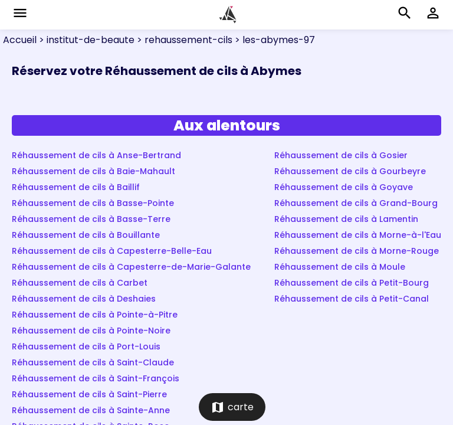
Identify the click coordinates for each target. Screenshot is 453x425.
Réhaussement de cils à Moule (339, 267)
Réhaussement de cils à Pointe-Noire (91, 330)
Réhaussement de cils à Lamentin (346, 219)
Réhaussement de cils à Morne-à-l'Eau (357, 235)
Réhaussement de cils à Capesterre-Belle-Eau (112, 251)
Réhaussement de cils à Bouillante (86, 235)
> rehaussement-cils (183, 40)
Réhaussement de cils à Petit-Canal (351, 299)
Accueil (20, 40)
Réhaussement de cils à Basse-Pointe (93, 203)
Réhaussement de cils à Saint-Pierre (89, 394)
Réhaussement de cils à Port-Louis (86, 346)
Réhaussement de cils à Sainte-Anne (91, 410)
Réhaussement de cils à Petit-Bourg (351, 283)
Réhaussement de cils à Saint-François (95, 378)
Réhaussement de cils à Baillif (76, 187)
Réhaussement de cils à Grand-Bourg (356, 203)
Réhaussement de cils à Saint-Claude (93, 362)
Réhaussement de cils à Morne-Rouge (356, 251)
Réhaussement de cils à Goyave (343, 187)
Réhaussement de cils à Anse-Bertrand (96, 155)
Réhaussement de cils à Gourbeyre (350, 171)
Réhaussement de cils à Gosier (341, 155)
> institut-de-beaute (85, 40)
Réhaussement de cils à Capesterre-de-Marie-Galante (131, 267)
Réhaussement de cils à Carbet (79, 283)
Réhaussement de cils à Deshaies (84, 299)
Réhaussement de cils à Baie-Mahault (93, 171)
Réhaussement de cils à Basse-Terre (91, 219)
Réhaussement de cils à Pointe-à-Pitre (95, 315)
